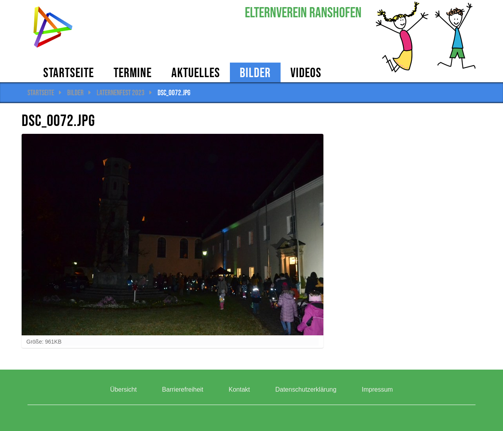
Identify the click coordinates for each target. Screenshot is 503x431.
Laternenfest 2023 (121, 92)
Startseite (68, 72)
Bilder (255, 72)
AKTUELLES (195, 72)
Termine (133, 72)
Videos (305, 72)
